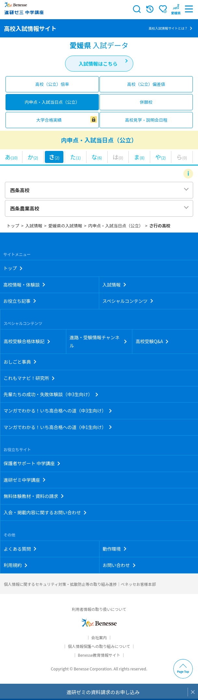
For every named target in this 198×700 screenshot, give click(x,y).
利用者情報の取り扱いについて (99, 609)
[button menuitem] (176, 9)
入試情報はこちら (97, 63)
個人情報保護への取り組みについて (99, 646)
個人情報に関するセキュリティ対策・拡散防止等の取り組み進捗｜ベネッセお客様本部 (80, 584)
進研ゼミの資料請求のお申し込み (102, 692)
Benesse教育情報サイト (99, 655)
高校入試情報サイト (30, 28)
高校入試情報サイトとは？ (168, 28)
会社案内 (99, 637)
